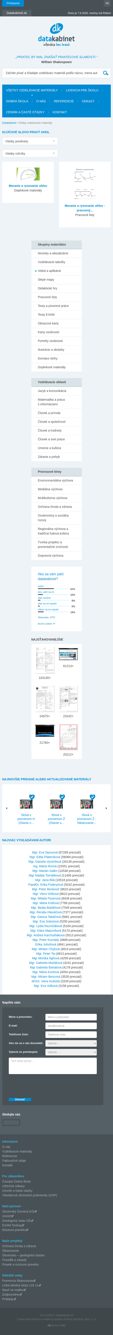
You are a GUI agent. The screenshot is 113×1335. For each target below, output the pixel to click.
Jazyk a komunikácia (52, 391)
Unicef (6, 1216)
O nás (41, 101)
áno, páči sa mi (46, 592)
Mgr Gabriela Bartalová (45, 967)
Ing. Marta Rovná (45, 866)
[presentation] (42, 1084)
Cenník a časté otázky (25, 112)
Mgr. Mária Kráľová (46, 903)
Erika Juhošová (45, 944)
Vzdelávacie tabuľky (51, 262)
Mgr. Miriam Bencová (45, 976)
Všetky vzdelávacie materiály (32, 90)
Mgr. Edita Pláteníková (45, 857)
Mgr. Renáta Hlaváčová (46, 912)
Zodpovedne (10, 1294)
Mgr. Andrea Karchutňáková (46, 935)
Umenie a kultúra (49, 448)
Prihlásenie (13, 3)
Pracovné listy (47, 297)
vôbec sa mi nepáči (48, 609)
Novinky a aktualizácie (53, 253)
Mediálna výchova (50, 489)
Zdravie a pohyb (49, 457)
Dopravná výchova (50, 555)
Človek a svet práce (51, 439)
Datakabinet (9, 122)
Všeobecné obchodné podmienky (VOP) (29, 1195)
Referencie (64, 101)
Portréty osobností (50, 341)
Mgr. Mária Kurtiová (45, 972)
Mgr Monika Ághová (45, 958)
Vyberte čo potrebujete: (23, 1051)
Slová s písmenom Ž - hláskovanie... (86, 819)
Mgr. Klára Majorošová (45, 930)
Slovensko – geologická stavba (23, 1255)
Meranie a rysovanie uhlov (28, 186)
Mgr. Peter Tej (45, 953)
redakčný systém (52, 1319)
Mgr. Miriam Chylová (46, 949)
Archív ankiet (45, 623)
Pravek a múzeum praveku (20, 1264)
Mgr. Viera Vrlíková (46, 894)
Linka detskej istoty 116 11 (20, 1285)
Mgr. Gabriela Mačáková (46, 963)
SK (107, 3)
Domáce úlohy (48, 358)
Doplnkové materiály (52, 367)
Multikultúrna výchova (53, 498)
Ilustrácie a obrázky (51, 349)
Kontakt (60, 112)
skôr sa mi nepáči (47, 603)
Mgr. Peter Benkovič (45, 889)
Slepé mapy (46, 279)
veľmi (41, 586)
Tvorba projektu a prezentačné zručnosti (53, 544)
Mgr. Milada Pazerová (46, 898)
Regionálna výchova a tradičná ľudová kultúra (53, 531)
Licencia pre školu (82, 90)
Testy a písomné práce (53, 306)
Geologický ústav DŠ (16, 1220)
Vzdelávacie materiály (17, 1151)
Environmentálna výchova (55, 480)
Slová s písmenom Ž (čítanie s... (56, 819)
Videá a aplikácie (49, 271)
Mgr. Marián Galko (44, 871)
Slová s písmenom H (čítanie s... (26, 819)
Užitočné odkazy (13, 1186)
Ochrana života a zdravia (55, 506)
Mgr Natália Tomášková (45, 875)
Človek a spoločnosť (52, 421)
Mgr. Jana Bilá (45, 880)
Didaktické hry (47, 288)
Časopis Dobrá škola (16, 1181)
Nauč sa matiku (12, 1290)
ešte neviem (44, 598)
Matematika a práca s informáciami (51, 402)
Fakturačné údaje (14, 1160)
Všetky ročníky (15, 153)
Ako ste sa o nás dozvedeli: (26, 1043)
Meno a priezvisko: (20, 1016)
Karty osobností (48, 332)
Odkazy (88, 101)
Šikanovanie (10, 1250)
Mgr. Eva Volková (45, 986)
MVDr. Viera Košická (46, 981)
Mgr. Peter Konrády (45, 940)
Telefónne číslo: (19, 1034)
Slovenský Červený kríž (18, 1211)
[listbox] (30, 141)
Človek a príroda (49, 413)
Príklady (7, 1299)
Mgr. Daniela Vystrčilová (45, 861)
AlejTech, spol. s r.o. (85, 1319)
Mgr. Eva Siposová (45, 852)
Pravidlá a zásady (14, 1260)
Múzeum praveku (14, 1230)
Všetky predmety (16, 141)
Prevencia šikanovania (17, 1280)
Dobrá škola (17, 101)
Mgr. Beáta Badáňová (46, 907)
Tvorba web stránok (27, 1319)
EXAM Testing (12, 1225)
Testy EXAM (46, 314)
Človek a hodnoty (50, 430)
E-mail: (13, 1025)
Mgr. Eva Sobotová (46, 921)
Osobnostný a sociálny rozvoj (53, 518)
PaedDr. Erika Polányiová (45, 884)
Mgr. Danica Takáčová (46, 917)
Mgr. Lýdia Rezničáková (45, 926)
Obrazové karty (48, 323)
